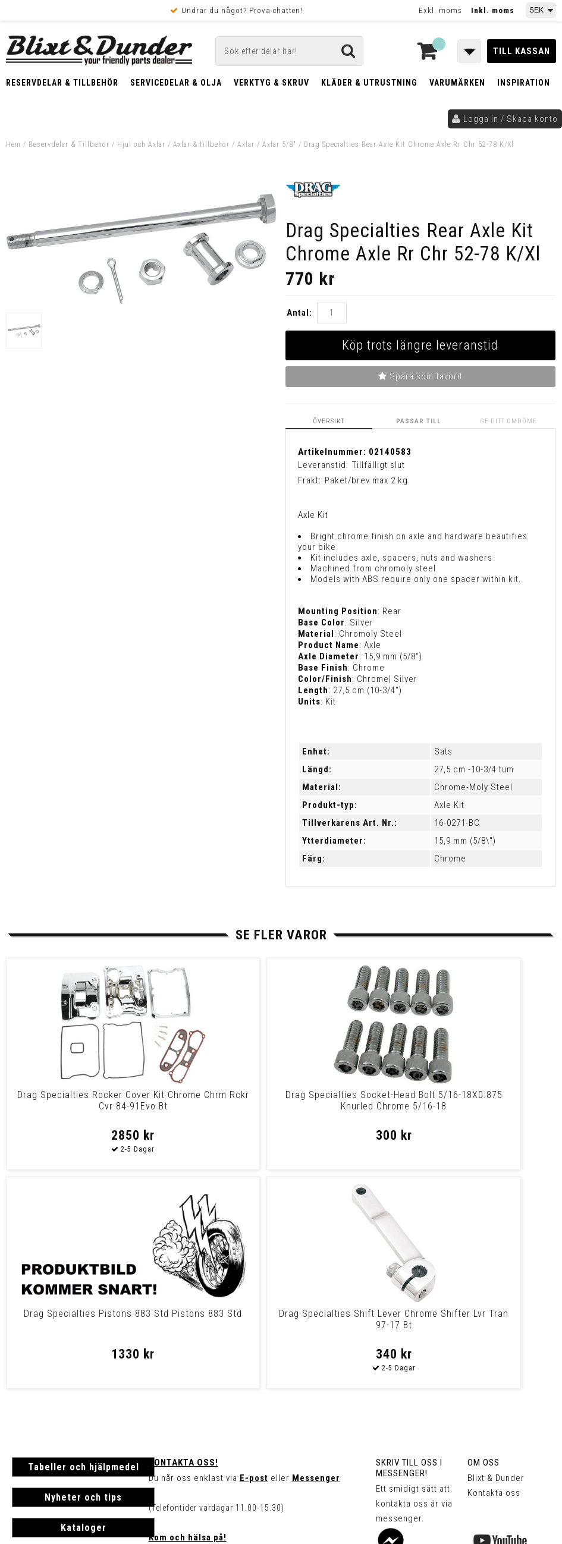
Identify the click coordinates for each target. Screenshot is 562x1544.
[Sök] (289, 51)
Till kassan (521, 51)
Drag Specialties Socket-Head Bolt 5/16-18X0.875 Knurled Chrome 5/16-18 (211, 1105)
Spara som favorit (420, 376)
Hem (13, 144)
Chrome (450, 857)
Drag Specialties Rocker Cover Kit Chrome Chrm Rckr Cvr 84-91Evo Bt (72, 1105)
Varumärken (457, 82)
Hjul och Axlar (141, 144)
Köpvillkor (32, 1391)
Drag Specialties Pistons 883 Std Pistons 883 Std (350, 1099)
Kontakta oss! (183, 1242)
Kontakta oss (493, 1273)
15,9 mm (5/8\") (465, 839)
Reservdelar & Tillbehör (62, 82)
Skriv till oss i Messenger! (409, 1248)
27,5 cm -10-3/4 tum (474, 768)
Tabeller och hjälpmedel (83, 1247)
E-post (254, 1258)
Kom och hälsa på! (188, 1317)
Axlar (246, 144)
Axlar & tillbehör (201, 144)
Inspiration (523, 82)
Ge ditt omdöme (511, 420)
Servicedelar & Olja (176, 82)
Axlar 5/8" (279, 144)
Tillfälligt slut (378, 463)
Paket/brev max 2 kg (366, 479)
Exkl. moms (440, 10)
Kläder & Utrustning (369, 82)
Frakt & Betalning (46, 1379)
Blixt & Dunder (496, 1258)
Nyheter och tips (83, 1277)
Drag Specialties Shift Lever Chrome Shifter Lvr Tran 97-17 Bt (489, 1105)
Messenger (316, 1258)
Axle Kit (449, 803)
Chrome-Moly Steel (473, 786)
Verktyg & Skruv (271, 82)
